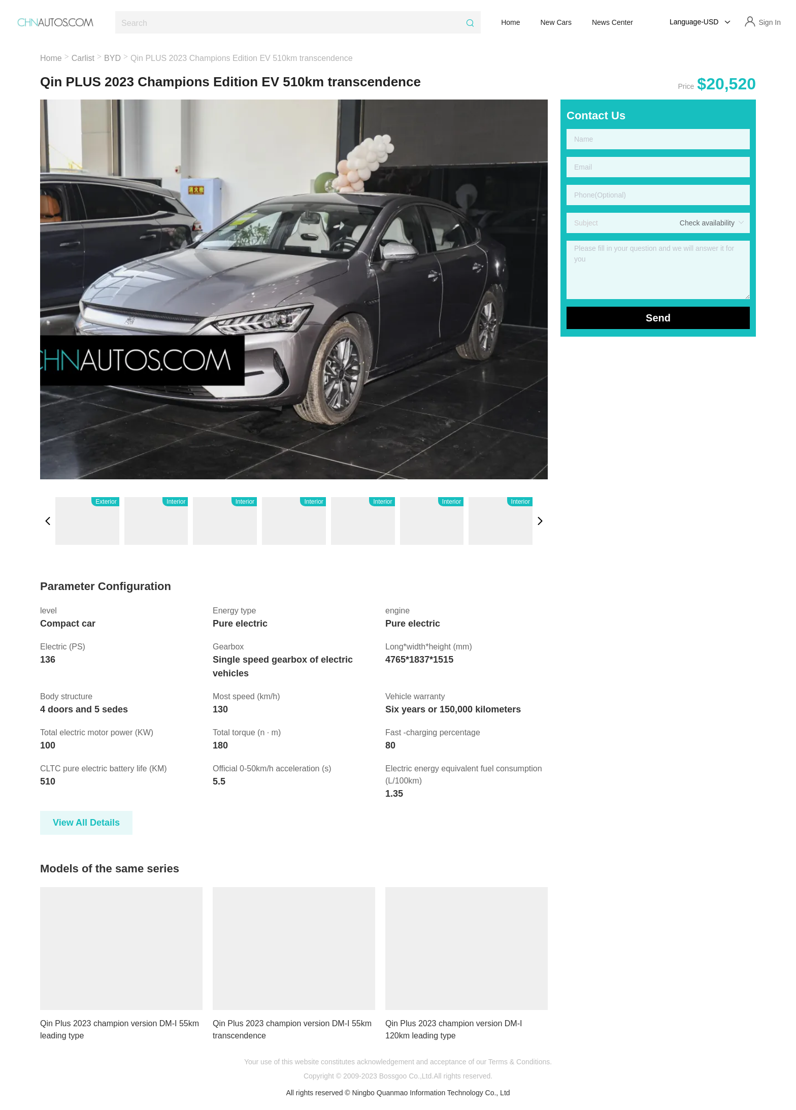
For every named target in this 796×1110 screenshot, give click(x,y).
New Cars (556, 22)
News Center (612, 22)
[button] (47, 521)
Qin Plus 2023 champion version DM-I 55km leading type (119, 1029)
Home (510, 22)
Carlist (83, 58)
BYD (112, 58)
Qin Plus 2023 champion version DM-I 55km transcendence (292, 1029)
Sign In (769, 22)
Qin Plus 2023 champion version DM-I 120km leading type (453, 1029)
